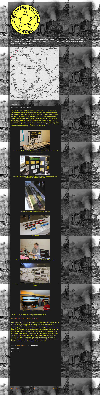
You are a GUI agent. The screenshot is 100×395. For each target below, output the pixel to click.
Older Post (56, 389)
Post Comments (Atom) (22, 391)
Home (35, 389)
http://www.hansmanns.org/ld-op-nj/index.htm (24, 318)
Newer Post (14, 389)
